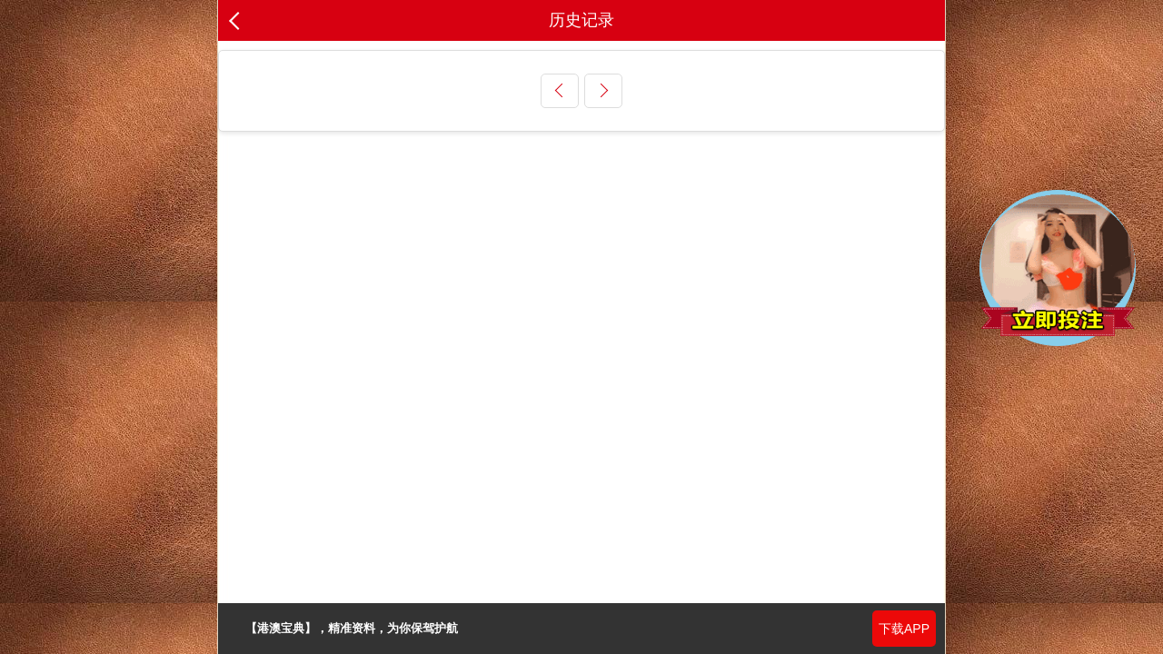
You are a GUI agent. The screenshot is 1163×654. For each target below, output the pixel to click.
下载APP (904, 628)
